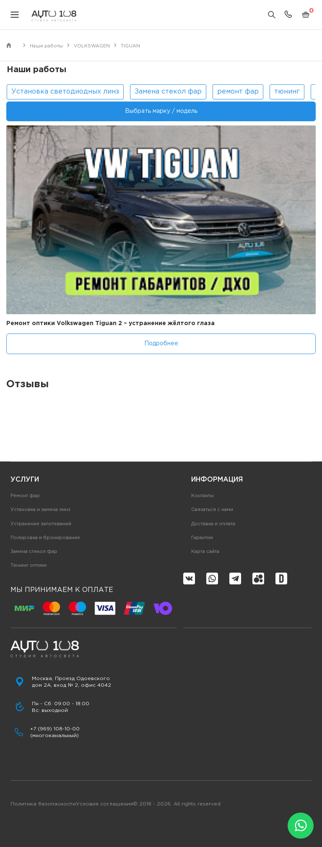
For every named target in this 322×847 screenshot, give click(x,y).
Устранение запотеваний (40, 524)
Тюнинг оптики (28, 565)
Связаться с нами (212, 510)
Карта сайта (205, 552)
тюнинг (287, 92)
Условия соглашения (104, 804)
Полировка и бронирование (45, 538)
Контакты (202, 496)
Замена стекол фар (168, 92)
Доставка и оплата (213, 524)
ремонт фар (238, 92)
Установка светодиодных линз (65, 92)
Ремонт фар (25, 496)
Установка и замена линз (40, 510)
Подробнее (161, 343)
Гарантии (202, 538)
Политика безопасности (43, 804)
